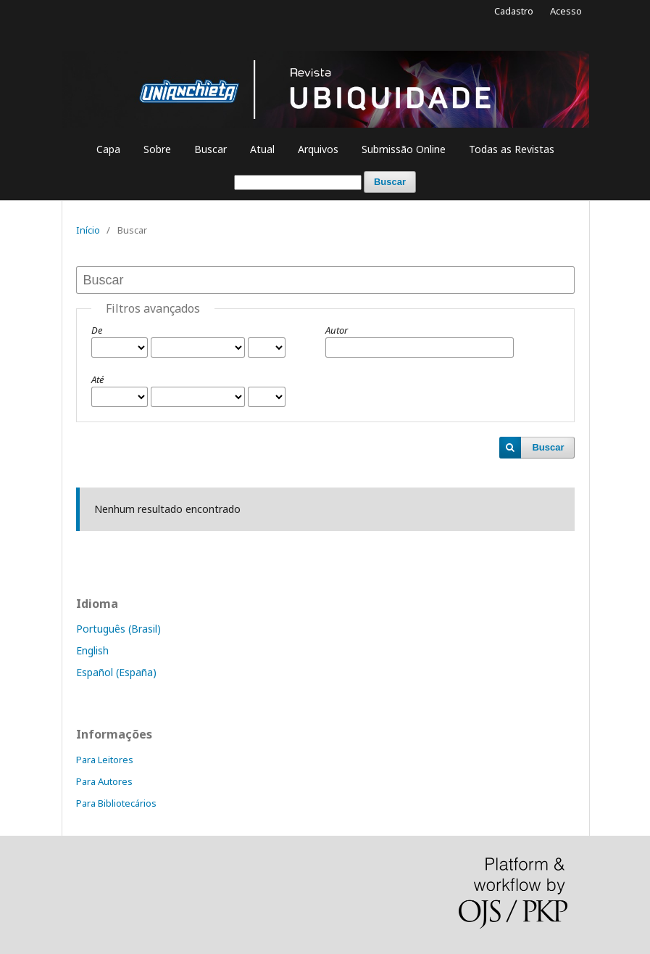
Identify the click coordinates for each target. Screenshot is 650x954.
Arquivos (318, 149)
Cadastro (513, 10)
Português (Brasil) (118, 629)
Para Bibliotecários (116, 803)
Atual (262, 149)
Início (88, 230)
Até (97, 379)
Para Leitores (104, 759)
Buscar (210, 149)
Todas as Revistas (511, 149)
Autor (336, 330)
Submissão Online (404, 149)
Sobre (157, 149)
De (96, 330)
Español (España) (116, 672)
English (92, 650)
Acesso (566, 10)
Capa (108, 149)
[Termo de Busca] (298, 182)
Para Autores (104, 781)
